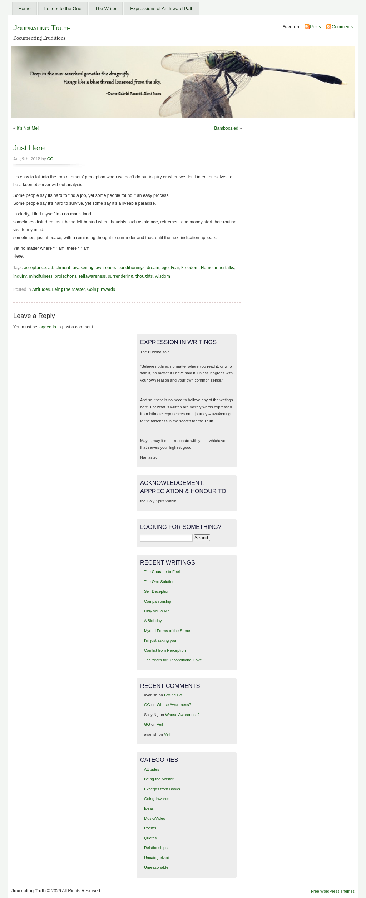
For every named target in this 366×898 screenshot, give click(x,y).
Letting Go (173, 695)
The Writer (106, 8)
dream (153, 267)
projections (65, 276)
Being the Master (68, 289)
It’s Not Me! (28, 128)
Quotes (150, 838)
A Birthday (153, 621)
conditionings (131, 267)
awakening (83, 267)
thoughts (144, 276)
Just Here (29, 148)
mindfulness (40, 276)
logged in (47, 326)
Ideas (149, 808)
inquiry (19, 276)
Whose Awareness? (174, 705)
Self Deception (156, 591)
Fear (175, 267)
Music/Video (154, 818)
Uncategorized (156, 857)
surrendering (120, 276)
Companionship (157, 601)
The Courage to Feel (162, 572)
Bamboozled (226, 128)
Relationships (156, 847)
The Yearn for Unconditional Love (173, 660)
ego (165, 267)
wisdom (162, 276)
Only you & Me (157, 611)
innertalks (224, 267)
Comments (342, 26)
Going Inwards (101, 289)
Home (24, 8)
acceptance (35, 267)
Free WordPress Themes (333, 891)
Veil (160, 724)
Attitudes (41, 289)
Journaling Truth (42, 27)
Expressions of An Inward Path (161, 8)
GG (50, 159)
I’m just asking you (160, 640)
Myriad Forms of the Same (167, 631)
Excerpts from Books (162, 789)
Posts (315, 26)
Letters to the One (62, 8)
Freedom (190, 267)
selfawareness (92, 276)
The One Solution (159, 582)
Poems (150, 828)
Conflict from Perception (165, 650)
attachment (59, 267)
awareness (106, 267)
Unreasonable (156, 867)
